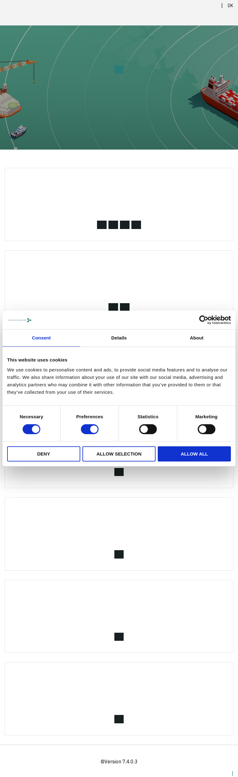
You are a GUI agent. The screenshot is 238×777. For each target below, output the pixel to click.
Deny (43, 453)
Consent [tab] (41, 337)
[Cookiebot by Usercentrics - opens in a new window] (204, 320)
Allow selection (118, 453)
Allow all (194, 453)
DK (230, 5)
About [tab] (197, 337)
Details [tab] (119, 337)
